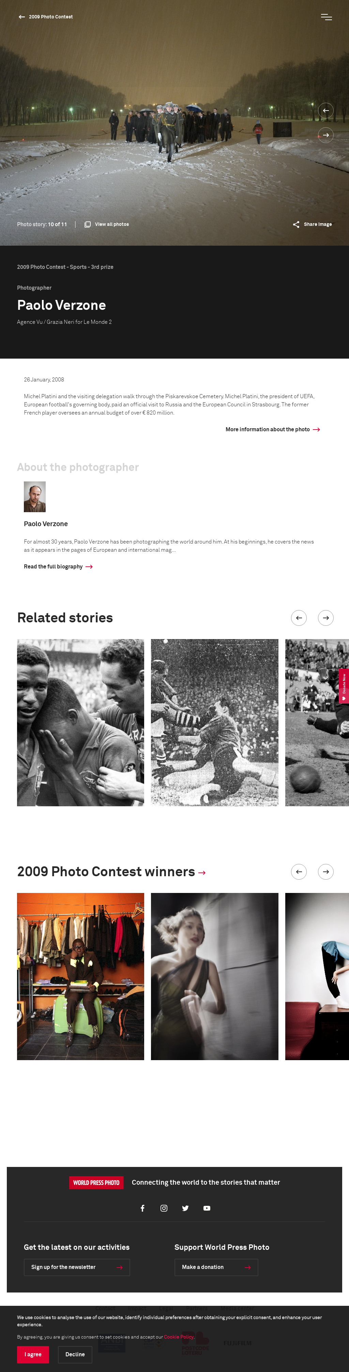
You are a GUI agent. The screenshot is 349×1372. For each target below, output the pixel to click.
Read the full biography (53, 566)
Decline (75, 1354)
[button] (299, 618)
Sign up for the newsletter (63, 1267)
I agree (33, 1354)
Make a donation (203, 1267)
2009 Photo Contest (51, 17)
